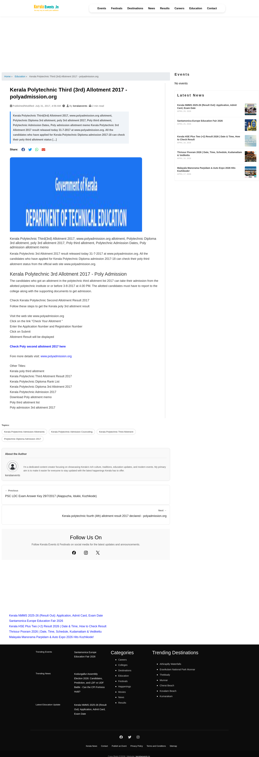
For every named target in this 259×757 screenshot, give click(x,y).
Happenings (126, 686)
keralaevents (80, 105)
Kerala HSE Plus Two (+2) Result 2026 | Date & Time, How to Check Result (57, 626)
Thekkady (166, 674)
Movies (123, 691)
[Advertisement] (129, 44)
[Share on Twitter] (30, 149)
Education (195, 8)
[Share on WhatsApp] (36, 149)
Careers (180, 8)
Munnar (165, 680)
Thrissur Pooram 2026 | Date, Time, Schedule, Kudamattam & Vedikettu (55, 631)
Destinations (135, 8)
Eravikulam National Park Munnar (181, 669)
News (151, 8)
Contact (212, 8)
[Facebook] (74, 552)
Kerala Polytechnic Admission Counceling (71, 432)
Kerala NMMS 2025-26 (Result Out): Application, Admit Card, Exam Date (56, 615)
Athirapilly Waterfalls (173, 663)
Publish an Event (119, 740)
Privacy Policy (136, 740)
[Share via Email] (43, 149)
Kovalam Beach (170, 690)
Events (101, 8)
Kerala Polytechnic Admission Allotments (24, 432)
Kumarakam (167, 696)
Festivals (116, 8)
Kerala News (91, 740)
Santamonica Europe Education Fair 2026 (36, 620)
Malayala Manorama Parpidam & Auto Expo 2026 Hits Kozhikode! (51, 637)
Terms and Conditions (156, 740)
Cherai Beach (168, 685)
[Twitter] (97, 552)
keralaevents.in (143, 751)
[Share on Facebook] (23, 149)
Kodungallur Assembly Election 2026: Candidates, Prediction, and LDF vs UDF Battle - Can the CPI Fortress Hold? (89, 679)
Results (165, 8)
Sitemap (173, 740)
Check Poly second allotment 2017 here (38, 346)
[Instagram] (86, 552)
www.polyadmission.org (56, 356)
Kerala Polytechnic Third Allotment (116, 432)
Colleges (124, 664)
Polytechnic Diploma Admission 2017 (22, 439)
